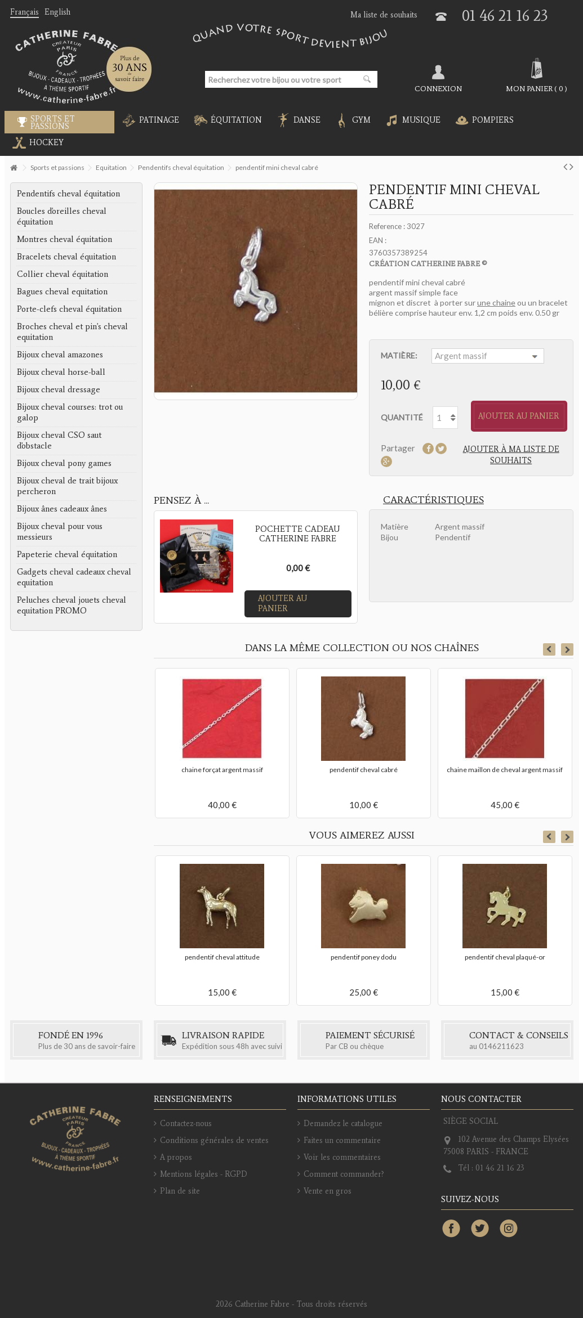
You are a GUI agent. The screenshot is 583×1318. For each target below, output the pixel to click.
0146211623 (501, 1046)
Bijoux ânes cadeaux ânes (62, 509)
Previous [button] (549, 649)
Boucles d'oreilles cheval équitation (61, 216)
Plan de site (180, 1191)
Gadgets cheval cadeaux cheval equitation (74, 577)
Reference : (387, 226)
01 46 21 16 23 (505, 15)
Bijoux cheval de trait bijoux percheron (67, 486)
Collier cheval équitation (62, 274)
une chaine (496, 302)
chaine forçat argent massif (222, 769)
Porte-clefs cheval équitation (69, 309)
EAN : (377, 240)
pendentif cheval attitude (222, 957)
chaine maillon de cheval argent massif (505, 769)
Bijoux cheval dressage (58, 389)
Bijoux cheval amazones (60, 354)
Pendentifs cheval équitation (68, 194)
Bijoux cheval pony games (64, 463)
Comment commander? (344, 1174)
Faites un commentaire (342, 1140)
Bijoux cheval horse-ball (61, 372)
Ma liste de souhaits (383, 15)
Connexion (438, 88)
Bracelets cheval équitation (66, 257)
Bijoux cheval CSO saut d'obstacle (59, 440)
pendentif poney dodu (364, 957)
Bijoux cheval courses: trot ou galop (70, 412)
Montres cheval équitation (64, 239)
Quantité (402, 417)
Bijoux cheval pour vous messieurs (60, 531)
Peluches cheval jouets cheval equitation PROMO (71, 605)
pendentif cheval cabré (364, 769)
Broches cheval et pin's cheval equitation (72, 331)
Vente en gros (327, 1191)
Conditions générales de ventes (214, 1140)
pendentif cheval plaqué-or (505, 957)
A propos (176, 1157)
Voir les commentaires (342, 1157)
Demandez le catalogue (343, 1123)
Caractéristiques (433, 500)
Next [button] (567, 649)
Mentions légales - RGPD (203, 1174)
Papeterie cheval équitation (67, 554)
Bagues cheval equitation (62, 291)
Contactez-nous (186, 1123)
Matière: (400, 355)
